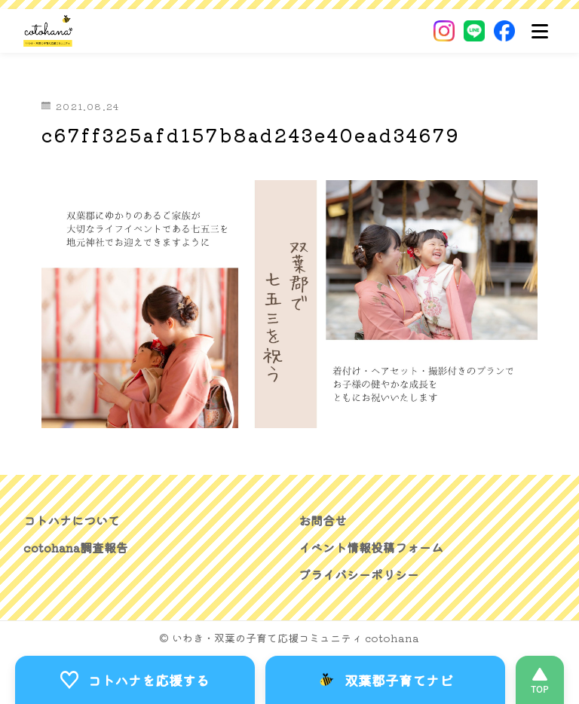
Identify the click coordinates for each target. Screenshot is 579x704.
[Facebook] (504, 30)
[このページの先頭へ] (540, 680)
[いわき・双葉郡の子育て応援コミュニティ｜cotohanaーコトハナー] (48, 31)
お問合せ (323, 521)
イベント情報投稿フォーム (371, 548)
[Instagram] (444, 30)
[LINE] (474, 30)
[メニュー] (540, 30)
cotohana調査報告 (75, 548)
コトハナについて (71, 521)
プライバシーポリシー (359, 575)
